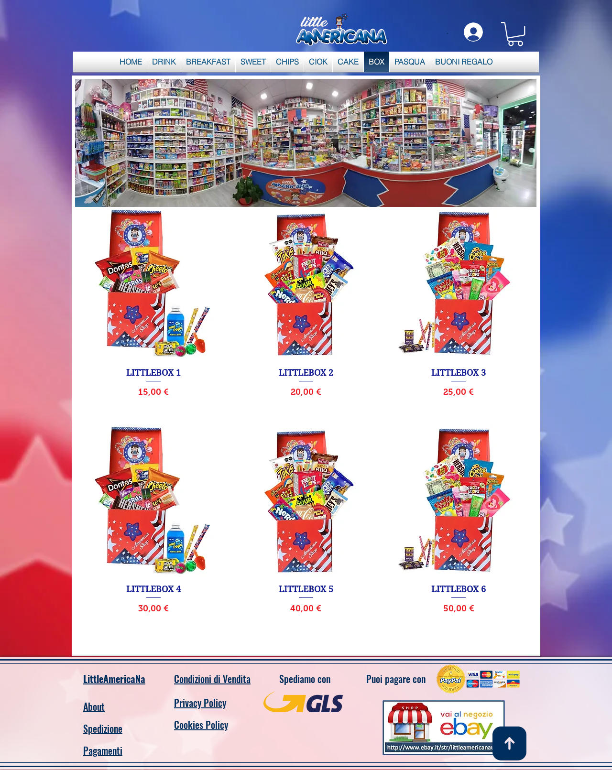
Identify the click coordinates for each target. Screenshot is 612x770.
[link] (515, 34)
